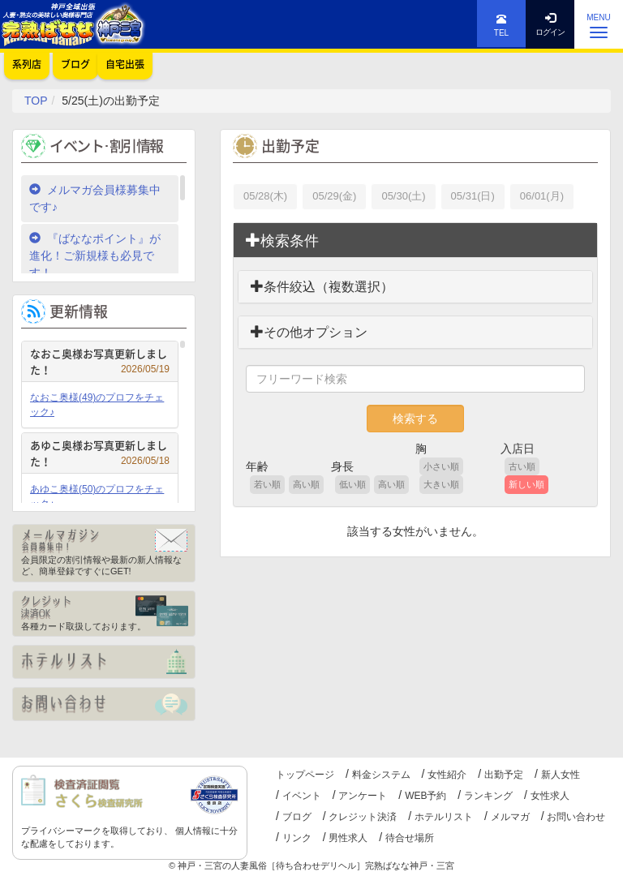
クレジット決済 (363, 816)
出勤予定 (503, 774)
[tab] (415, 241)
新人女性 (560, 774)
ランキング (488, 795)
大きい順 (441, 484)
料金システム (381, 774)
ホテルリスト (444, 816)
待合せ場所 (409, 838)
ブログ (297, 816)
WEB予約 (425, 795)
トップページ (305, 774)
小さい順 (441, 466)
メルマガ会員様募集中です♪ (95, 198)
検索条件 (282, 240)
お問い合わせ (576, 816)
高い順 (306, 484)
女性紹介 (447, 774)
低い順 (352, 484)
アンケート (362, 795)
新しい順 (526, 484)
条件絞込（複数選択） (322, 287)
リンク (297, 838)
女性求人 (550, 795)
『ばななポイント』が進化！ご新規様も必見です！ (95, 255)
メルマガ (510, 816)
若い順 (267, 484)
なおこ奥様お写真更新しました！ (100, 361)
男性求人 (348, 838)
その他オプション (309, 332)
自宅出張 (124, 64)
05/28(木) (265, 196)
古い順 (522, 466)
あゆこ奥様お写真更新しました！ (100, 453)
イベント (301, 795)
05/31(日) (473, 196)
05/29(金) (334, 196)
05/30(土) (403, 196)
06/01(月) (542, 196)
